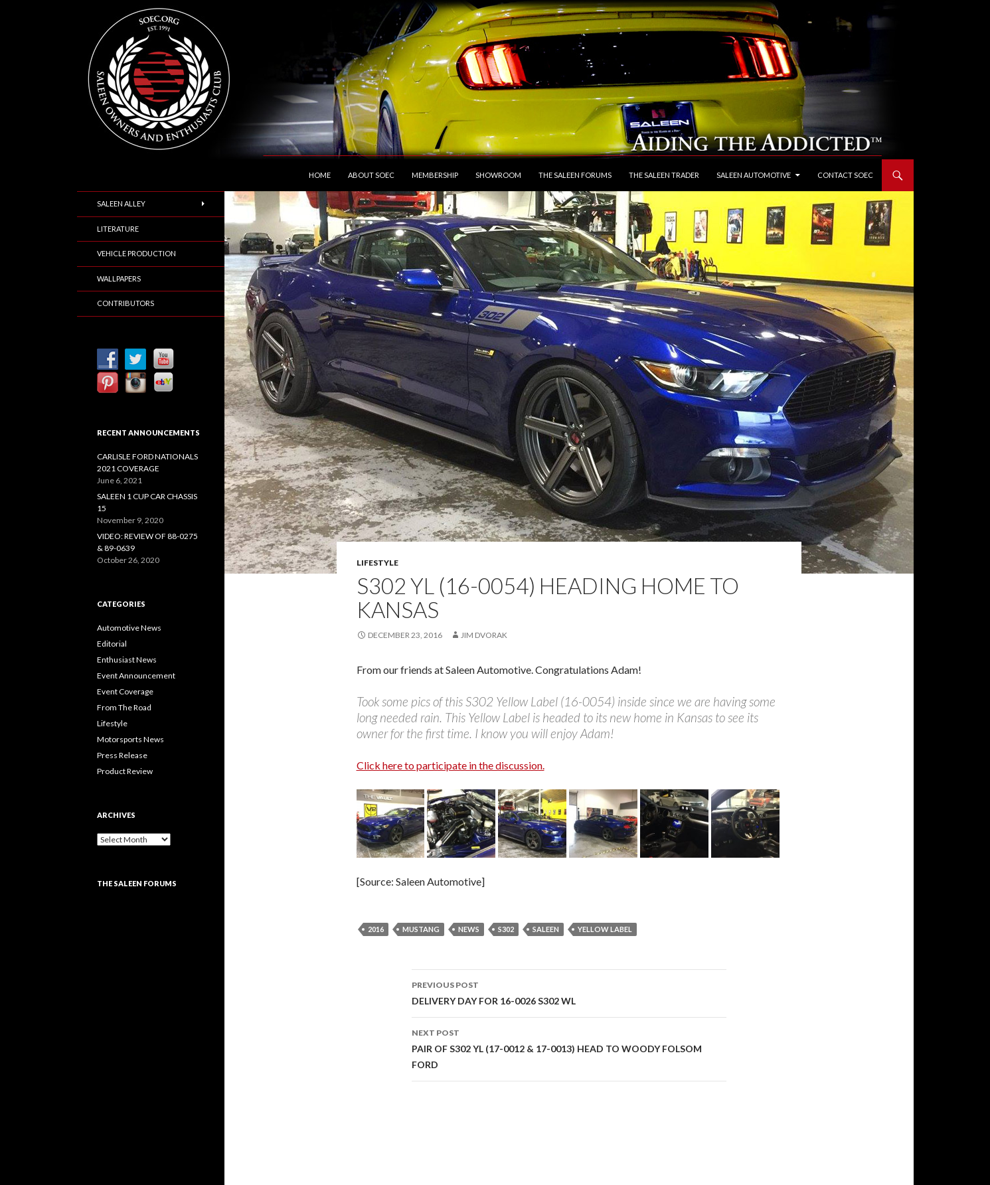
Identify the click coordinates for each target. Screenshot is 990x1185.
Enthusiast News (127, 660)
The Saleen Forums (575, 175)
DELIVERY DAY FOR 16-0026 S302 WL (569, 991)
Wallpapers (119, 278)
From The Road (124, 707)
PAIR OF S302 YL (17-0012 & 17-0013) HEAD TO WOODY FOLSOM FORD (569, 1047)
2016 (376, 929)
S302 (506, 929)
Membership (435, 175)
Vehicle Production (136, 253)
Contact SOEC (845, 175)
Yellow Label (605, 929)
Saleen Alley (121, 203)
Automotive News (129, 628)
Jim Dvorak (484, 635)
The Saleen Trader (664, 175)
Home (320, 175)
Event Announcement (136, 675)
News (468, 929)
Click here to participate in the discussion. (450, 765)
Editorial (112, 644)
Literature (118, 228)
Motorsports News (130, 739)
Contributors (125, 303)
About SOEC (371, 175)
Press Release (122, 755)
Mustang (421, 929)
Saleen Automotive (753, 175)
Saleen (546, 929)
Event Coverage (125, 691)
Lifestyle (377, 563)
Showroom (498, 175)
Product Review (125, 771)
